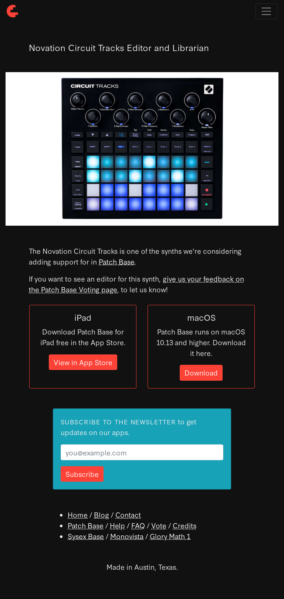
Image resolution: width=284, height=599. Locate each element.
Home (78, 514)
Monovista (126, 536)
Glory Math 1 (170, 536)
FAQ (138, 525)
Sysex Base (86, 536)
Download (201, 372)
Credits (184, 525)
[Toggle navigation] (266, 11)
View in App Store (83, 362)
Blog (101, 514)
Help (117, 525)
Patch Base (117, 261)
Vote (158, 525)
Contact (128, 514)
